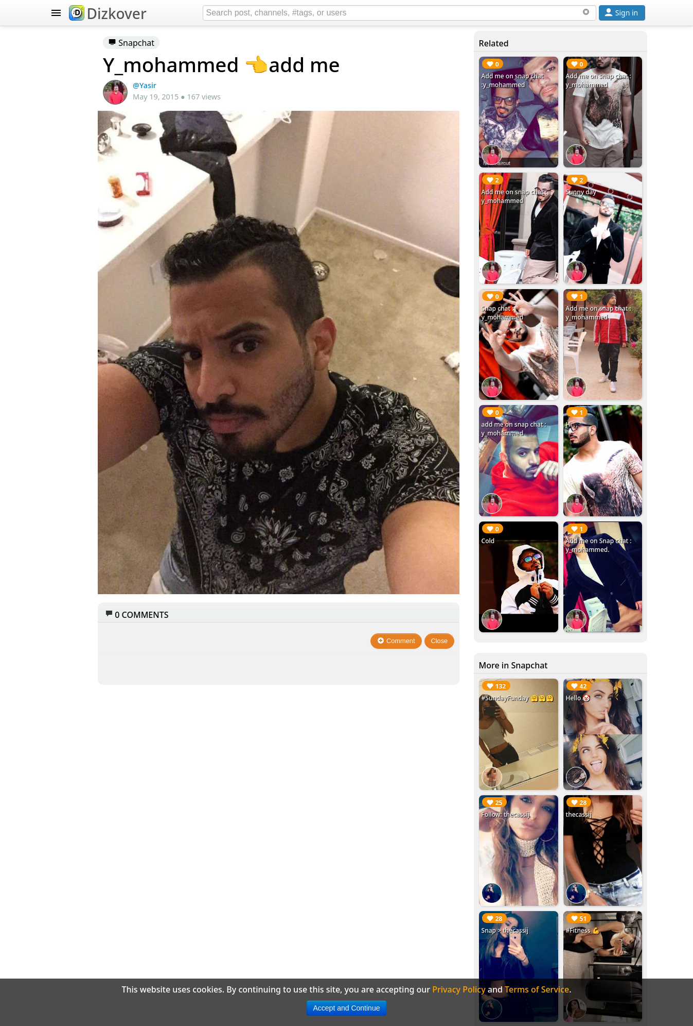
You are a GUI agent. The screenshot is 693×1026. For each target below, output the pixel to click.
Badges (74, 520)
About (72, 541)
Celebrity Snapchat (98, 479)
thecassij (596, 664)
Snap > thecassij (540, 756)
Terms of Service (92, 603)
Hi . (588, 349)
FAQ (68, 561)
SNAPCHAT (70, 147)
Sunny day (598, 167)
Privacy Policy (87, 582)
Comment (434, 542)
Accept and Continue (346, 1008)
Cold (523, 440)
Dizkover (108, 13)
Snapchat (244, 42)
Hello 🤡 (595, 573)
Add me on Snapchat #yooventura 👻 (606, 856)
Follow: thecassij (541, 664)
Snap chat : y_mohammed (538, 263)
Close (477, 542)
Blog (69, 500)
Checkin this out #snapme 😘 (540, 943)
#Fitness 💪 (600, 756)
